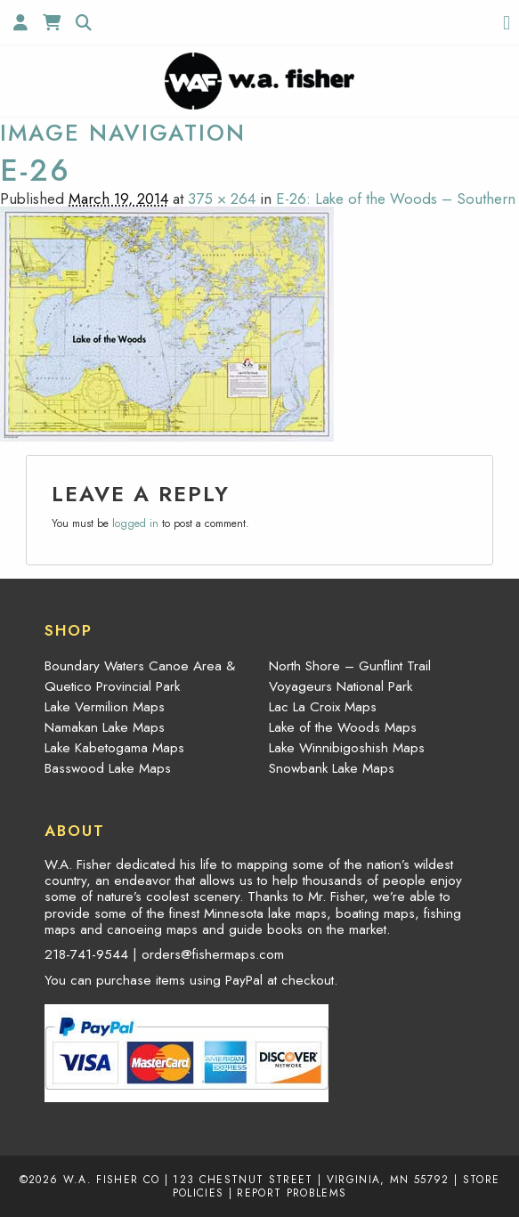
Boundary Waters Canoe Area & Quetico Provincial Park (140, 676)
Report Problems (291, 1192)
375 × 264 (221, 198)
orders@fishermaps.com (213, 954)
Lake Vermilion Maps (105, 707)
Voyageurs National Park (340, 686)
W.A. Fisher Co (111, 1179)
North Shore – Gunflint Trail (350, 666)
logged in (135, 523)
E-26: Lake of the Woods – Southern (395, 198)
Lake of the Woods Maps (343, 727)
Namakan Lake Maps (105, 727)
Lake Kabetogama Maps (114, 748)
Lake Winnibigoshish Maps (347, 748)
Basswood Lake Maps (108, 768)
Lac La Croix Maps (323, 707)
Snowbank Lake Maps (331, 768)
